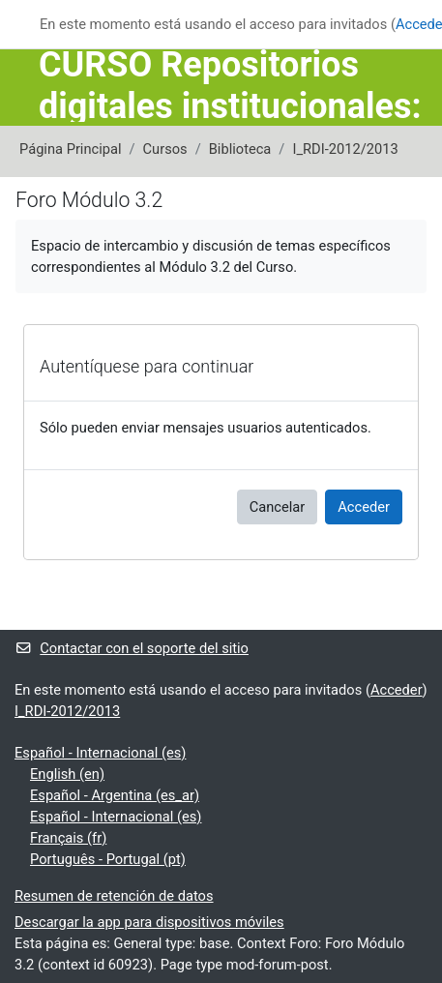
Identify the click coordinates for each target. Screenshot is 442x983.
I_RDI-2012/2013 (345, 149)
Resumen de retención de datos (114, 896)
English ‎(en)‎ (67, 774)
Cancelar (278, 507)
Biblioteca (240, 149)
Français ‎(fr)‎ (68, 838)
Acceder (364, 507)
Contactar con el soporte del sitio (132, 648)
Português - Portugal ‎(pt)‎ (108, 859)
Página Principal (70, 149)
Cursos (165, 149)
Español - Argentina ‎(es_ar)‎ (114, 795)
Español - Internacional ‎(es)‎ (100, 752)
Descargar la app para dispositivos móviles (149, 922)
